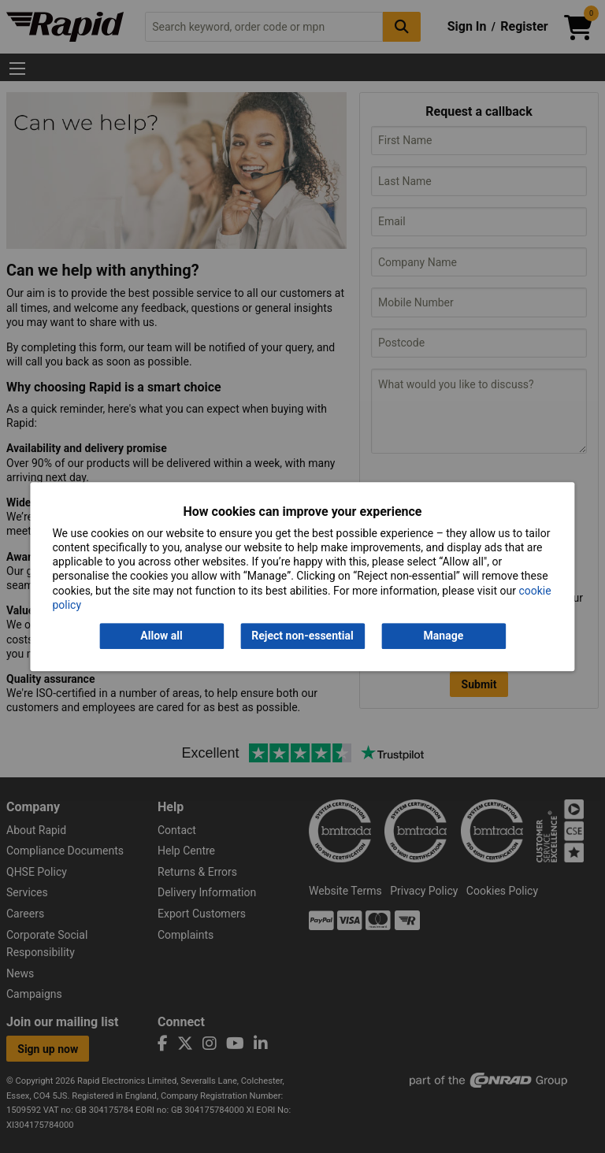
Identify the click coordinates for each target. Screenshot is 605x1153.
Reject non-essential (302, 635)
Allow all (161, 635)
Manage (444, 635)
